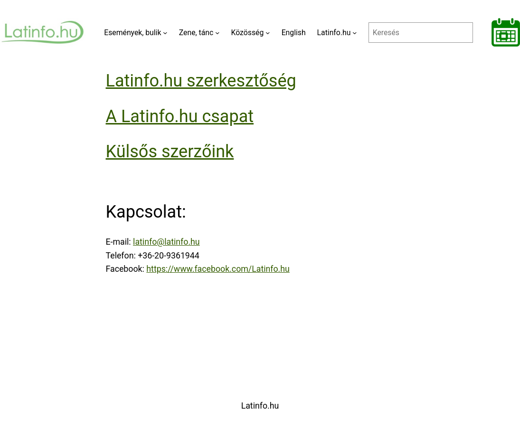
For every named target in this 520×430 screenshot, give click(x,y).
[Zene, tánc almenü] (217, 32)
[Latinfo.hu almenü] (354, 32)
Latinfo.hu (260, 406)
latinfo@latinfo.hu (166, 242)
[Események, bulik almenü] (165, 32)
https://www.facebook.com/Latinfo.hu (218, 269)
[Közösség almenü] (267, 32)
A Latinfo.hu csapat (180, 116)
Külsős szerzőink (170, 152)
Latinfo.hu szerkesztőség (201, 81)
